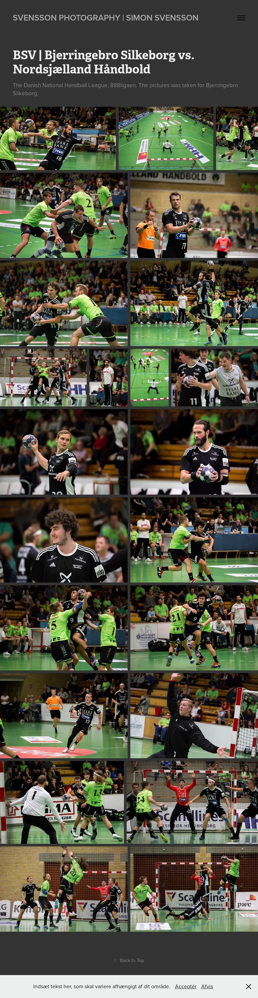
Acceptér (186, 986)
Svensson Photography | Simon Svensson (106, 17)
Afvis (207, 986)
